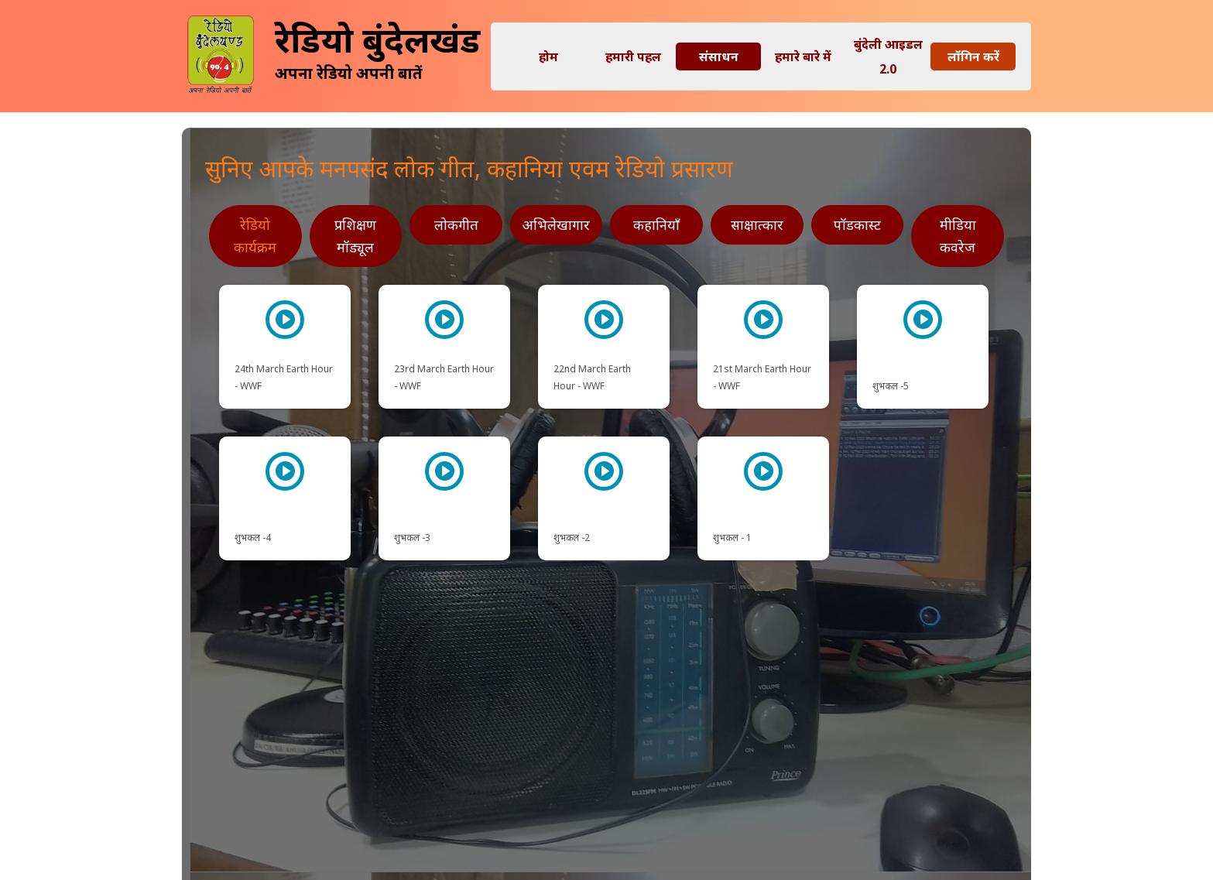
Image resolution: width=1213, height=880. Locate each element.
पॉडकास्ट (857, 224)
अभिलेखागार (556, 224)
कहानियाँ (656, 224)
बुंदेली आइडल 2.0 (888, 56)
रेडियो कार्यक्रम (255, 235)
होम (548, 56)
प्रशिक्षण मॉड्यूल (355, 235)
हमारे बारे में (803, 56)
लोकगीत (456, 224)
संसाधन (718, 56)
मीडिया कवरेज (958, 235)
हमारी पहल (633, 56)
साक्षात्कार (757, 224)
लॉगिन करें (973, 56)
